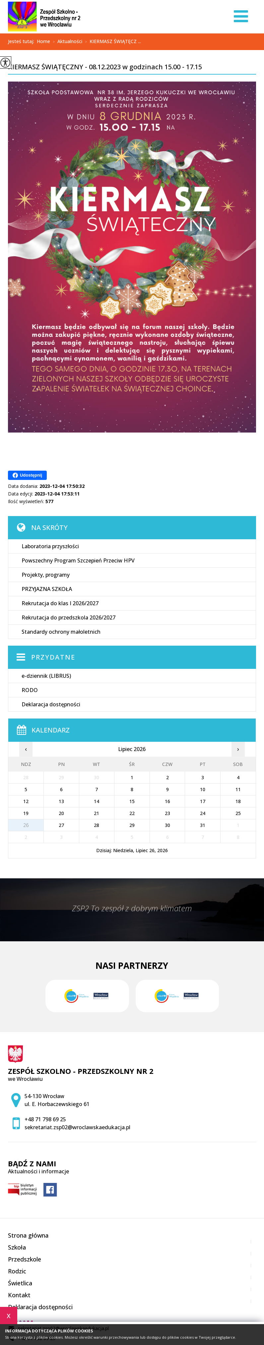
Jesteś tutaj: (22, 41)
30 (167, 825)
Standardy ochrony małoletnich (61, 631)
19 (26, 813)
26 (26, 825)
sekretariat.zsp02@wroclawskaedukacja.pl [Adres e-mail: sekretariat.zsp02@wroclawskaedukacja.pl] (77, 1127)
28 (96, 825)
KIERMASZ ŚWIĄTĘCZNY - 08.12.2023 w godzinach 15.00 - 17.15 (105, 67)
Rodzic (17, 1271)
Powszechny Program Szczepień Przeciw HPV (78, 560)
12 (26, 801)
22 (132, 813)
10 (202, 789)
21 (96, 813)
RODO (30, 690)
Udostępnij (27, 475)
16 (167, 801)
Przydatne (53, 657)
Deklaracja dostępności (51, 704)
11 (238, 789)
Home (43, 41)
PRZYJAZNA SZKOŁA (47, 589)
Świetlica (20, 1283)
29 (132, 825)
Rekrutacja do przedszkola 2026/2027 (68, 617)
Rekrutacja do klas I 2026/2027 (60, 603)
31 (202, 825)
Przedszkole (24, 1259)
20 (61, 813)
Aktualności (66, 41)
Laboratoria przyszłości (50, 546)
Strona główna (28, 1235)
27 (61, 825)
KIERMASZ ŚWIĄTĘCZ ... (111, 41)
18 (238, 801)
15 (132, 801)
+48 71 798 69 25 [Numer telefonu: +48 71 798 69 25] (45, 1119)
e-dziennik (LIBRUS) (46, 675)
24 (202, 813)
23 (167, 813)
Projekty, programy (46, 574)
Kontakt (19, 1295)
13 (61, 801)
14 (96, 801)
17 (202, 801)
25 (238, 813)
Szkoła (17, 1247)
